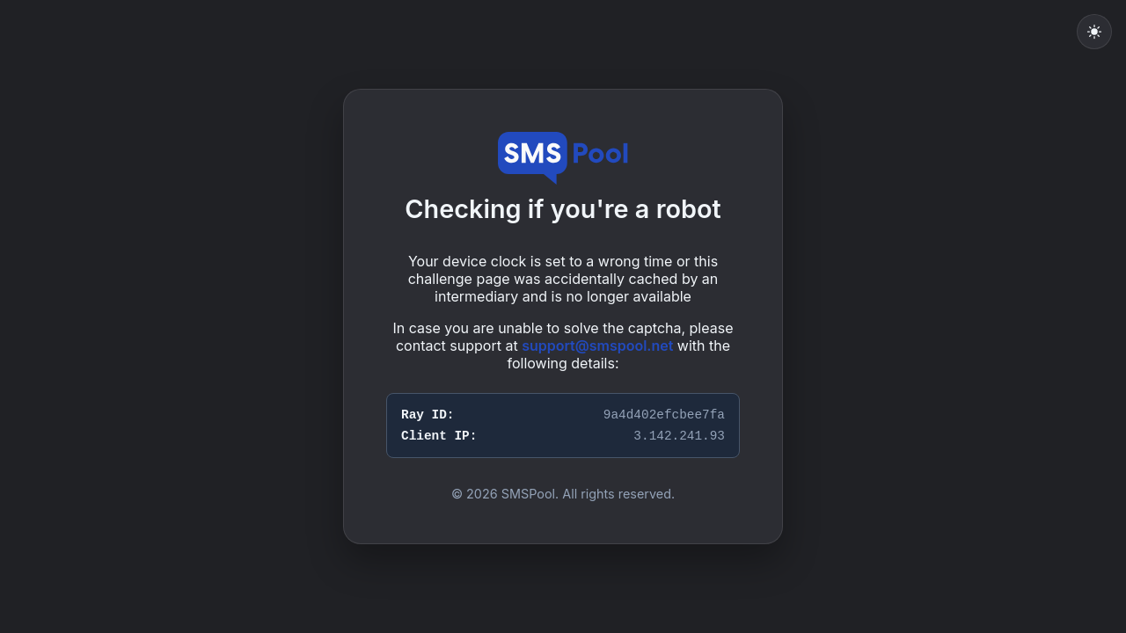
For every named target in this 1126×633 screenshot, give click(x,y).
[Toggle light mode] (1094, 31)
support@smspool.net (597, 345)
